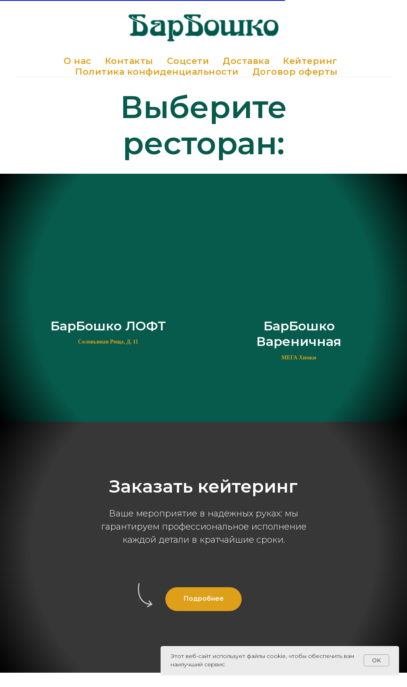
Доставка (246, 61)
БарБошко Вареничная (298, 333)
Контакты (129, 61)
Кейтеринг (310, 61)
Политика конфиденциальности (157, 71)
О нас (77, 61)
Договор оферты (295, 71)
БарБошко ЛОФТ (108, 326)
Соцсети (188, 61)
